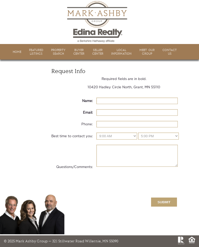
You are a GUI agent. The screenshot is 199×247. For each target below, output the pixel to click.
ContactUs (169, 51)
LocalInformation (121, 51)
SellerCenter (97, 51)
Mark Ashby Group (99, 21)
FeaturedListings (36, 51)
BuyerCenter (78, 51)
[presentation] (135, 186)
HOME (17, 52)
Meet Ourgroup (147, 51)
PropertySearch (58, 51)
